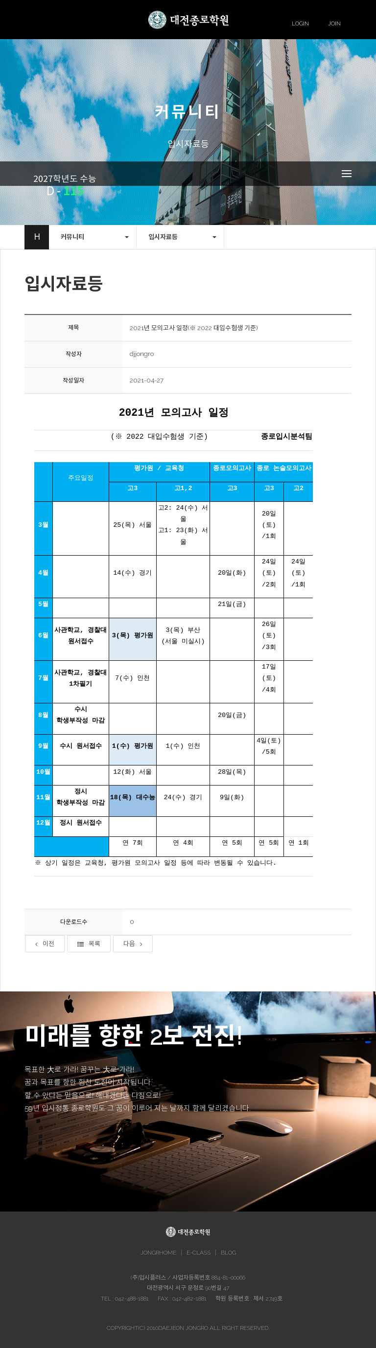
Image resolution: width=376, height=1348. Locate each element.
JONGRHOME (158, 1252)
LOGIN (300, 23)
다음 (132, 943)
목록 (88, 943)
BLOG (228, 1252)
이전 (44, 943)
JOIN (334, 23)
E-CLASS (199, 1252)
